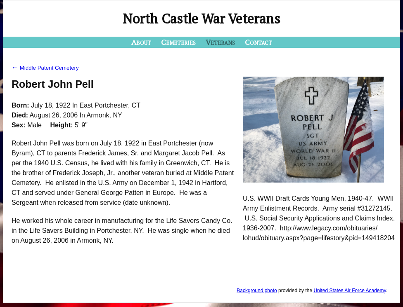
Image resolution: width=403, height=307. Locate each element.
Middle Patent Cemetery (45, 68)
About (141, 42)
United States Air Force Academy (349, 290)
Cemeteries (178, 42)
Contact (258, 42)
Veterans (220, 42)
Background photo (257, 290)
